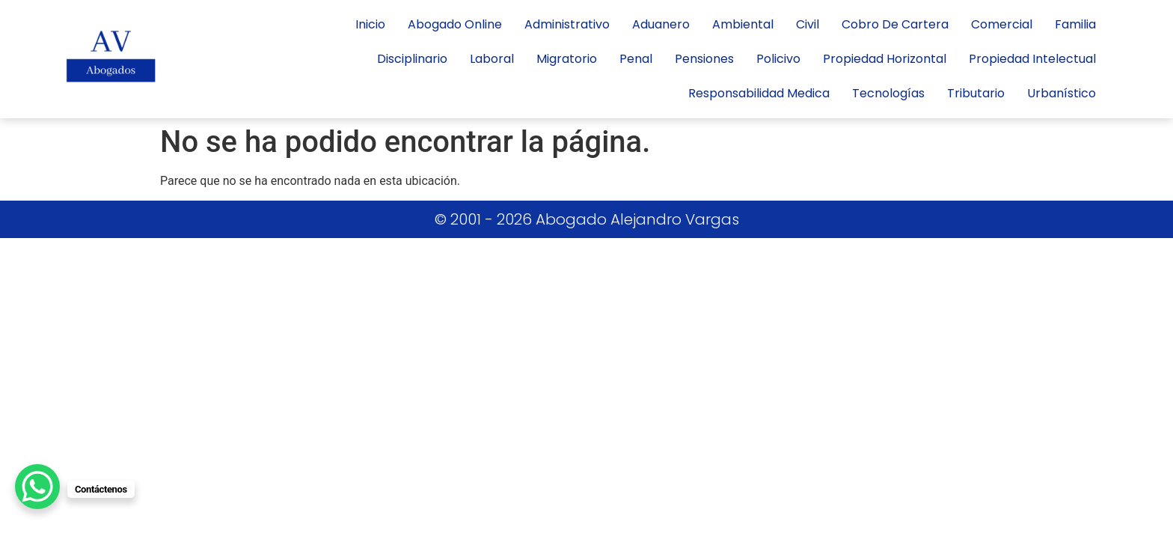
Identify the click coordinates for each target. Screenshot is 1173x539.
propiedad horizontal (884, 58)
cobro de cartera (895, 24)
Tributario (976, 93)
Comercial (1001, 24)
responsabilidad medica (759, 93)
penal (635, 58)
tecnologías (888, 93)
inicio (370, 24)
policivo (778, 58)
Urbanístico (1061, 93)
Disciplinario (412, 58)
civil (807, 24)
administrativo (567, 24)
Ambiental (743, 24)
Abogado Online (455, 24)
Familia (1075, 24)
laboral (492, 58)
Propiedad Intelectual (1032, 58)
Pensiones (704, 58)
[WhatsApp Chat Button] (37, 486)
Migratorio (566, 58)
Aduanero (661, 24)
